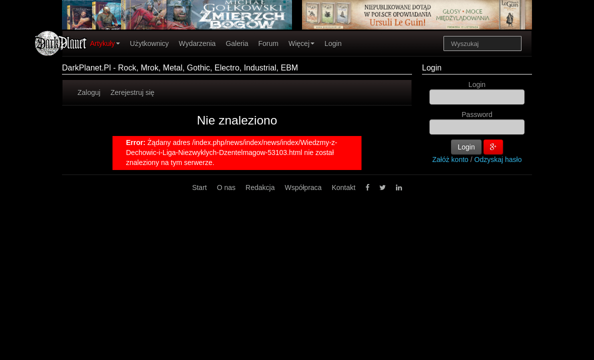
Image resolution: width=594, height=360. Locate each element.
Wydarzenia (197, 44)
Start (199, 188)
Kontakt (343, 188)
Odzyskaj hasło (498, 160)
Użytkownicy (149, 44)
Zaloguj (89, 92)
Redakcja (260, 188)
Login (333, 44)
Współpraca (303, 188)
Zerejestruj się (132, 92)
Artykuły (105, 44)
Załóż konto (450, 160)
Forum (268, 44)
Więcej (301, 44)
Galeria (237, 44)
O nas (226, 188)
